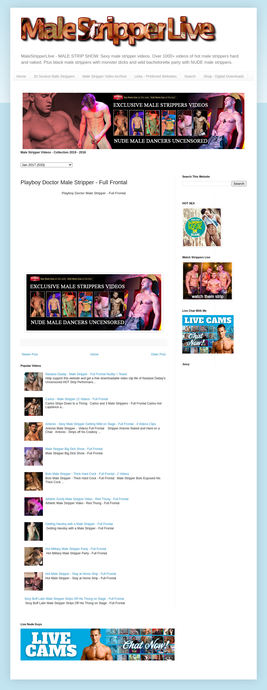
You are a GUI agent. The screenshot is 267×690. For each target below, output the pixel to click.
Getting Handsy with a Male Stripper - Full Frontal (79, 524)
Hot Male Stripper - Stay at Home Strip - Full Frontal (80, 574)
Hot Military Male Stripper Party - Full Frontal (75, 549)
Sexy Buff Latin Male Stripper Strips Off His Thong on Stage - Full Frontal (74, 599)
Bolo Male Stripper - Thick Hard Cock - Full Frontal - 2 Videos (87, 474)
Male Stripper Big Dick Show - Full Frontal (74, 449)
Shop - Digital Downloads (223, 76)
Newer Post (30, 354)
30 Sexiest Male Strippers (54, 76)
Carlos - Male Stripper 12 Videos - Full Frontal (76, 399)
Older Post (158, 354)
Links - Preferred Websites (155, 76)
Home (21, 76)
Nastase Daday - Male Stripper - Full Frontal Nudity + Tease (86, 374)
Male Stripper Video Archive (104, 76)
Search (190, 76)
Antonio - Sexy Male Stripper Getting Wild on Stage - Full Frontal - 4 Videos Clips (100, 424)
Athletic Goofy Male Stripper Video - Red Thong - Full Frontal (87, 499)
